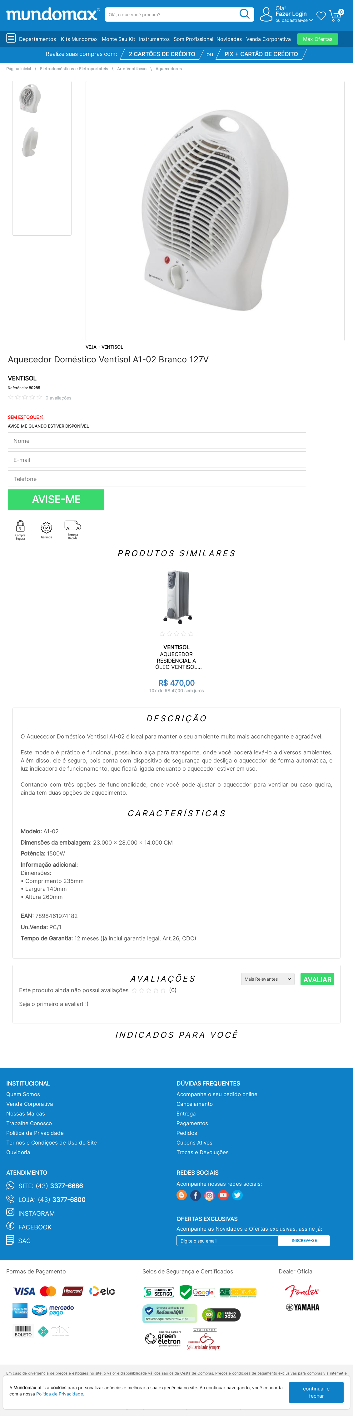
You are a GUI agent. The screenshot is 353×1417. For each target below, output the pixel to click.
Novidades (229, 39)
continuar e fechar (316, 1392)
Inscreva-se (304, 1240)
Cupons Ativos (194, 1143)
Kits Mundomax (79, 39)
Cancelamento (194, 1104)
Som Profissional (193, 39)
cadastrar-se (295, 20)
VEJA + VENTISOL (104, 347)
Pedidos (186, 1133)
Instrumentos (154, 39)
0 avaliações (58, 397)
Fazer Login (291, 14)
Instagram (36, 1213)
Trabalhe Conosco (29, 1123)
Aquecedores (169, 68)
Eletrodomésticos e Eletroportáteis (74, 68)
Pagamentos (192, 1123)
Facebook (35, 1227)
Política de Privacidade (35, 1133)
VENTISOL (22, 378)
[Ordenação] (268, 979)
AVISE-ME (56, 499)
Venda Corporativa (268, 39)
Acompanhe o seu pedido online (216, 1094)
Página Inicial (18, 68)
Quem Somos (23, 1094)
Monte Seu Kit (118, 39)
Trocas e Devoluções (202, 1152)
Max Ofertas (317, 39)
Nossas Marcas (25, 1114)
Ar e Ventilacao (132, 68)
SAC (24, 1241)
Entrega (186, 1114)
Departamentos (37, 39)
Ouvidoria (18, 1152)
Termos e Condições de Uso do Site (51, 1143)
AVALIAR (317, 980)
